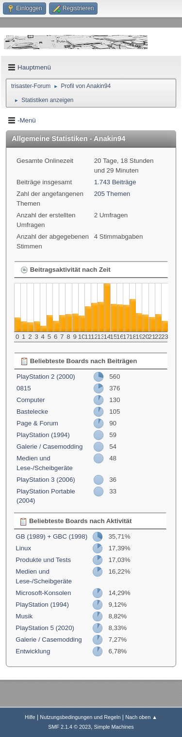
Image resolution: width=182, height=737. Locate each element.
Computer (31, 400)
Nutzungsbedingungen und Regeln (80, 717)
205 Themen (112, 193)
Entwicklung (33, 651)
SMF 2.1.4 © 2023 (69, 727)
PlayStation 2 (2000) (46, 376)
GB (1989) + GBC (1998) (51, 536)
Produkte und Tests (43, 559)
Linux (23, 548)
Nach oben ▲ (141, 717)
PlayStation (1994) (43, 435)
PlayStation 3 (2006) (46, 479)
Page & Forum (37, 423)
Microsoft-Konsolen (43, 593)
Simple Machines (114, 727)
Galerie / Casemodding (50, 446)
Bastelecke (32, 411)
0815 (24, 388)
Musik (24, 616)
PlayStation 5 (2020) (45, 628)
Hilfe (30, 717)
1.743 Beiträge (115, 182)
